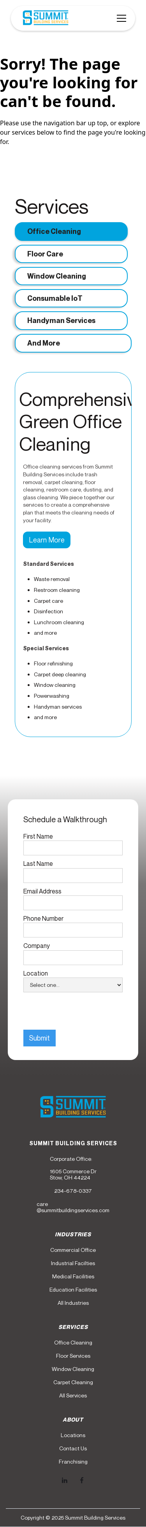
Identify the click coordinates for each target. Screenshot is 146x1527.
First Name (38, 836)
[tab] (71, 231)
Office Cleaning (73, 1342)
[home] (43, 18)
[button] (120, 18)
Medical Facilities (73, 1276)
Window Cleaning (73, 1369)
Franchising (73, 1462)
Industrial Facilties (73, 1263)
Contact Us (73, 1448)
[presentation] (82, 1011)
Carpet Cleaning (73, 1382)
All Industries (73, 1303)
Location (35, 973)
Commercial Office (73, 1250)
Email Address (42, 891)
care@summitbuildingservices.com (73, 1207)
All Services (73, 1395)
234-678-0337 (73, 1191)
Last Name (38, 863)
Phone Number (43, 918)
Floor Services (73, 1356)
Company (36, 946)
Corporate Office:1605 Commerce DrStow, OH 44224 (73, 1168)
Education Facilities (73, 1290)
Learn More (47, 539)
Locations (73, 1435)
